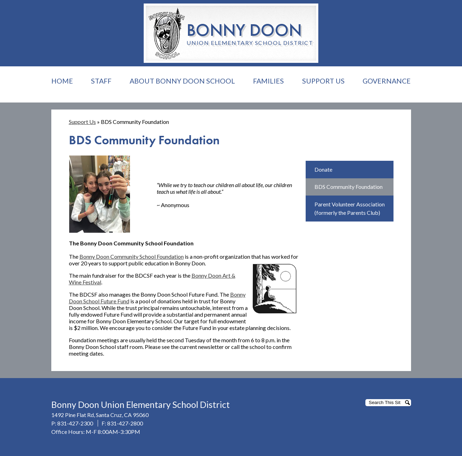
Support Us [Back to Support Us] (82, 121)
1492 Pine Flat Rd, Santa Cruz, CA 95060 (100, 414)
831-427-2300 (75, 423)
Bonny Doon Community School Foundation (131, 256)
